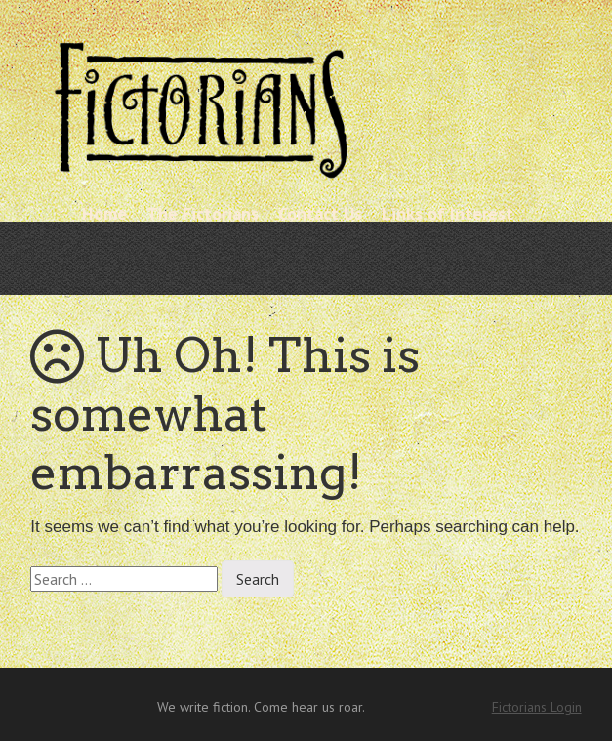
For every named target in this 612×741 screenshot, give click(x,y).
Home (104, 213)
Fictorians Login (537, 707)
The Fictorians (202, 213)
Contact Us (320, 213)
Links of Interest (447, 213)
